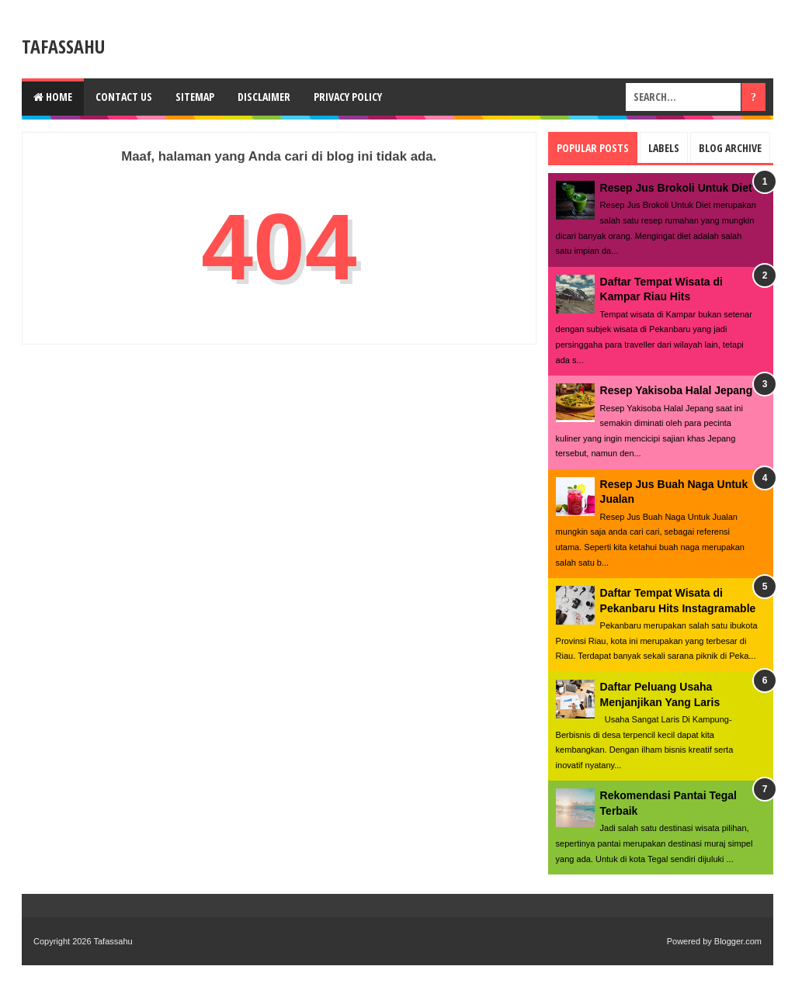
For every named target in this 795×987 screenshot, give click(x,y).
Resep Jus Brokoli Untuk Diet (676, 188)
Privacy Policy (348, 96)
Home (52, 96)
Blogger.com (738, 941)
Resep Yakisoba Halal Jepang (676, 390)
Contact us (123, 96)
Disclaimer (264, 96)
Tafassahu (63, 46)
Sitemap (194, 96)
